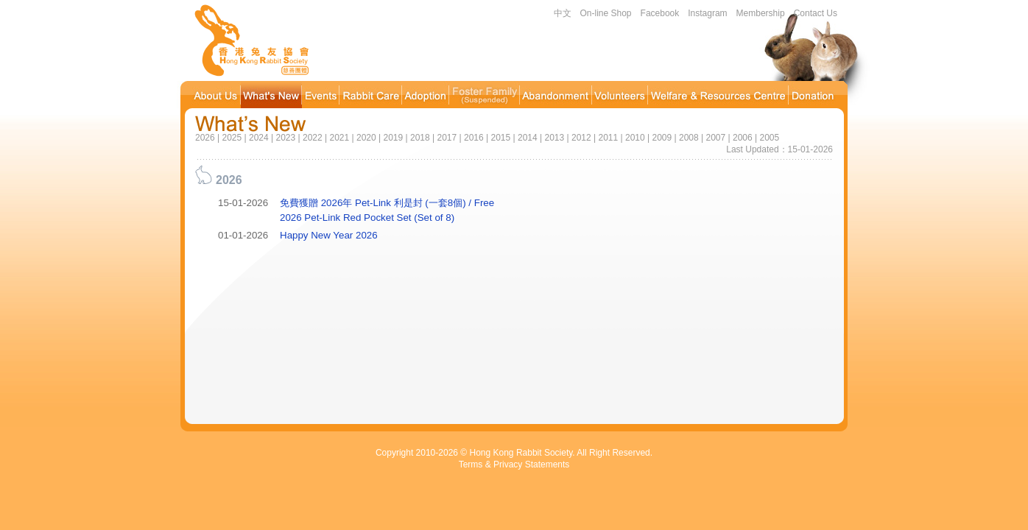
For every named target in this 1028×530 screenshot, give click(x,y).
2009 (662, 137)
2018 (420, 137)
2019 (393, 137)
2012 (581, 137)
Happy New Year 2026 (329, 235)
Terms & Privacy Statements (514, 464)
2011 (608, 137)
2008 (689, 137)
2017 (447, 137)
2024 (259, 137)
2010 (635, 137)
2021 (339, 137)
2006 (743, 137)
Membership (760, 13)
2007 (715, 137)
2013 (554, 137)
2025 (232, 137)
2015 (500, 137)
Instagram (707, 13)
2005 (769, 137)
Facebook (660, 13)
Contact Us (815, 13)
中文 (562, 13)
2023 (285, 137)
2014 (528, 137)
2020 (366, 137)
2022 (313, 137)
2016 (474, 137)
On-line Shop (606, 13)
